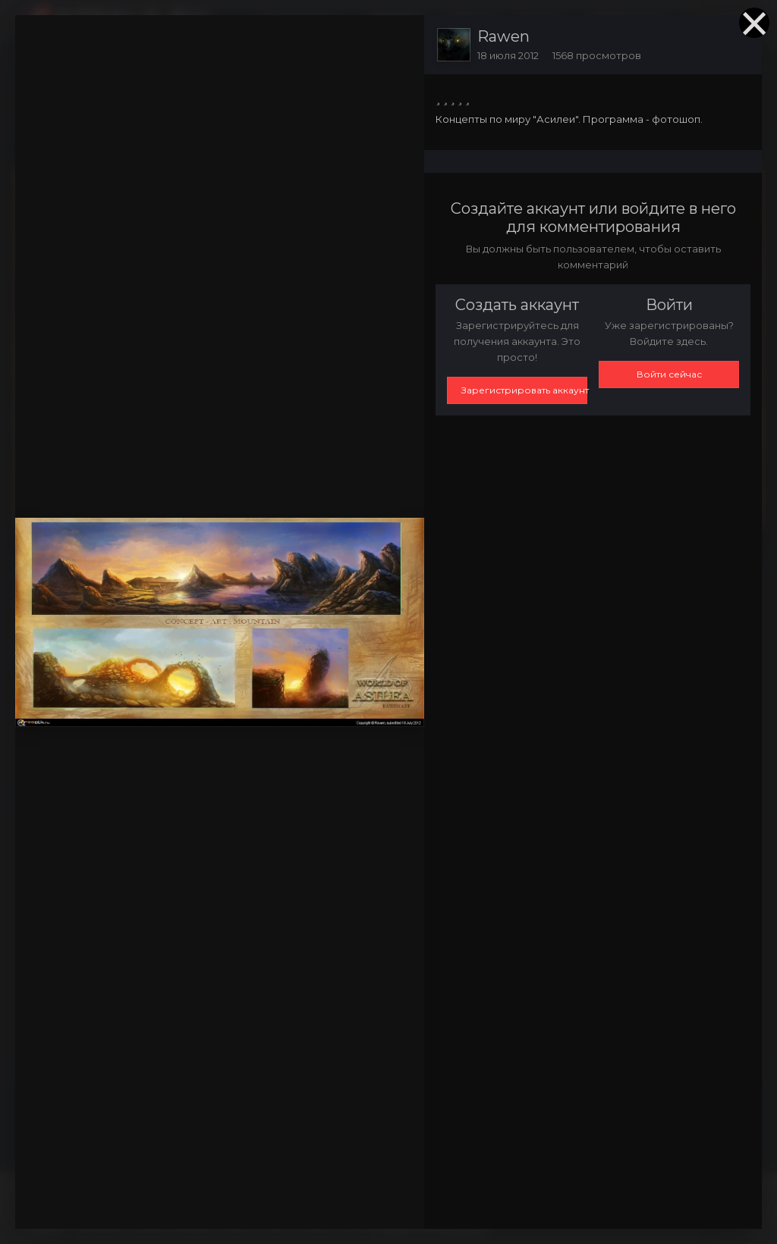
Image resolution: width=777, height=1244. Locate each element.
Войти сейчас (669, 374)
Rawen (503, 36)
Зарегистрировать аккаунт (524, 390)
